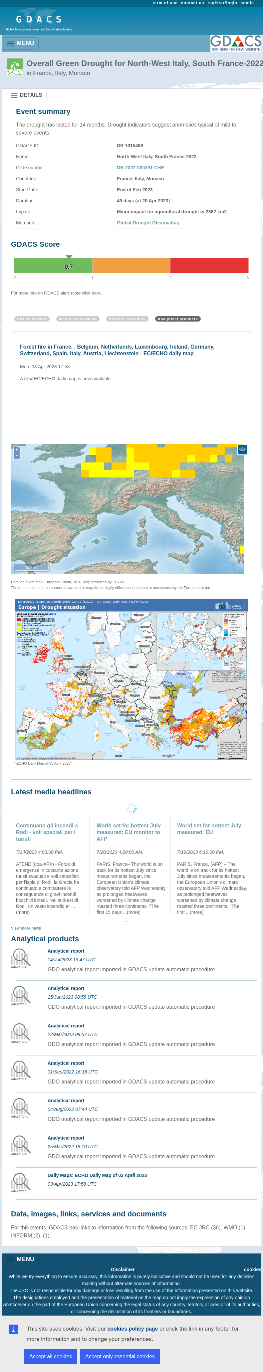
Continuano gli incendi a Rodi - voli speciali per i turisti (47, 832)
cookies (252, 1269)
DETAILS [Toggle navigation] (26, 95)
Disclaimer (123, 1269)
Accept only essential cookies (120, 1356)
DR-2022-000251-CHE (140, 167)
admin (247, 3)
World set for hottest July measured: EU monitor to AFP (129, 832)
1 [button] (126, 921)
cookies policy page (132, 1329)
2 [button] (136, 921)
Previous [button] (6, 865)
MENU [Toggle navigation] (20, 43)
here (96, 293)
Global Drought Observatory (148, 222)
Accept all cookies (50, 1356)
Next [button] (257, 865)
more (25, 928)
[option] (133, 378)
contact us (192, 3)
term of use (165, 3)
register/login (222, 3)
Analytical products (178, 319)
